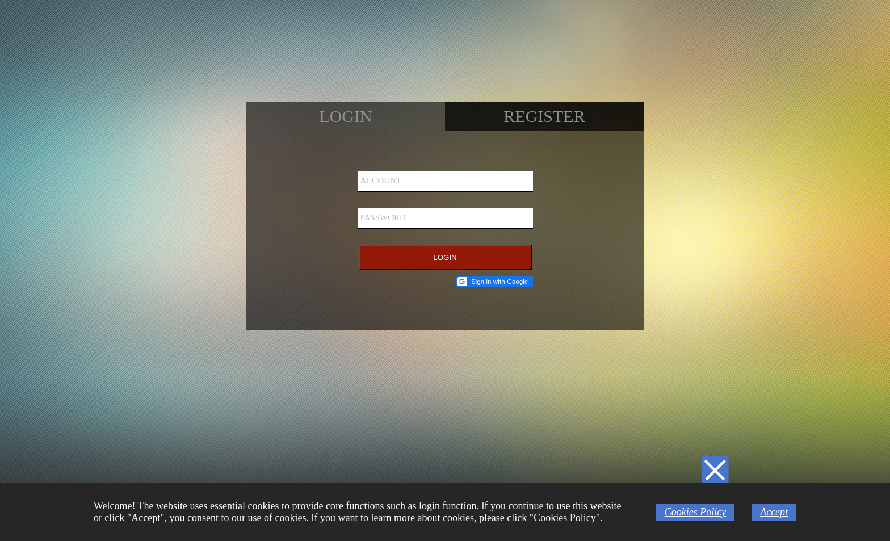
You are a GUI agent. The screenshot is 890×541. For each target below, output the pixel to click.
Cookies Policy (695, 512)
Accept (774, 512)
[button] (494, 281)
